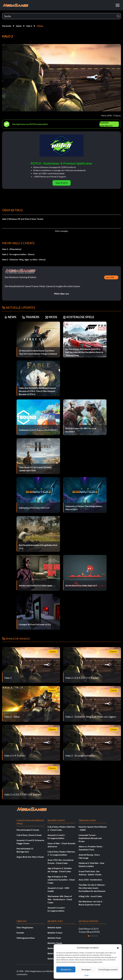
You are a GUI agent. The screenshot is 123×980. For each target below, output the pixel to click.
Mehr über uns (61, 293)
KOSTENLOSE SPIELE (78, 317)
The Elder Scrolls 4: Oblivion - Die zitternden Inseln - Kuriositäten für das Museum (92, 888)
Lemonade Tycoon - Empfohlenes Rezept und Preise (90, 838)
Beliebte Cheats (55, 943)
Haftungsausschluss (26, 938)
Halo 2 (29, 26)
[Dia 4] (94, 936)
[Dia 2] (90, 936)
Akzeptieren (66, 969)
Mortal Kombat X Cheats (28, 830)
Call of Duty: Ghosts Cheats (29, 835)
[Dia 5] (96, 936)
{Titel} (86, 975)
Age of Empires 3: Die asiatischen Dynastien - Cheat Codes (61, 879)
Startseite (6, 26)
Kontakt (20, 932)
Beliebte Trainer (55, 932)
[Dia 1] (88, 936)
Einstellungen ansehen (108, 969)
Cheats (40, 26)
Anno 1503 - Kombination (90, 879)
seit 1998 (110, 277)
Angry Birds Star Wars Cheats (30, 857)
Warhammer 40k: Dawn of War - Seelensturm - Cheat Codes (60, 899)
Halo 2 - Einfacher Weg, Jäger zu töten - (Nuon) (24, 259)
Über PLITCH (62, 183)
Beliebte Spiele (54, 927)
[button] (118, 947)
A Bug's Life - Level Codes (90, 896)
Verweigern (86, 969)
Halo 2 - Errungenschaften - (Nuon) (18, 254)
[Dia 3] (92, 936)
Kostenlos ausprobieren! (106, 124)
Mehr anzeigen (61, 231)
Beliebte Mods (54, 938)
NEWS (10, 317)
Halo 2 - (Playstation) (11, 249)
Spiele (19, 26)
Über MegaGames (25, 927)
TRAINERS (30, 317)
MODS (51, 317)
